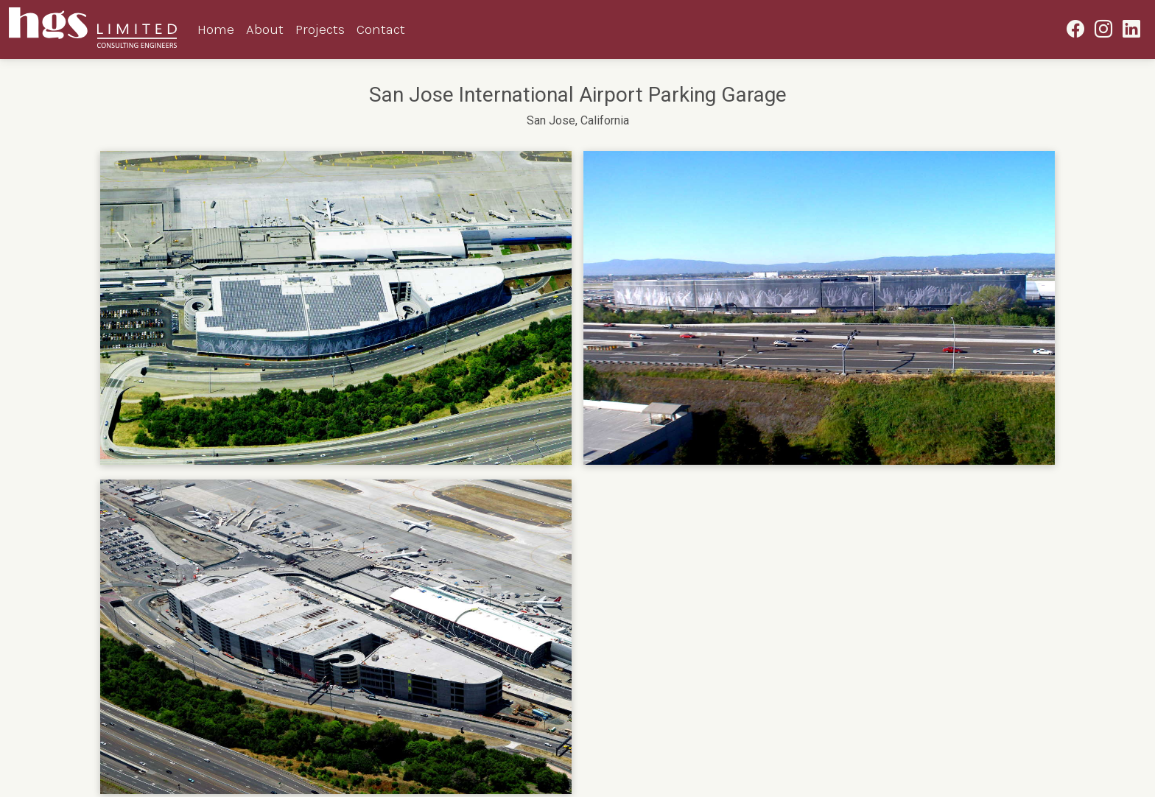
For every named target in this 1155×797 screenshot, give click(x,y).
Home (215, 29)
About (265, 29)
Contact (381, 29)
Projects (320, 29)
